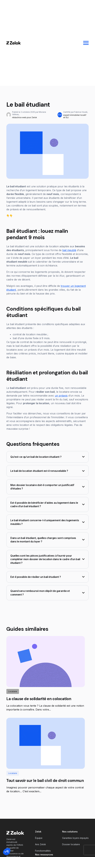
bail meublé (69, 250)
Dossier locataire (71, 844)
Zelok (38, 831)
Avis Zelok (40, 844)
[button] (7, 851)
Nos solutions (70, 831)
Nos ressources (44, 854)
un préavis (61, 395)
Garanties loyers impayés (75, 838)
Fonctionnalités (43, 850)
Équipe (38, 838)
